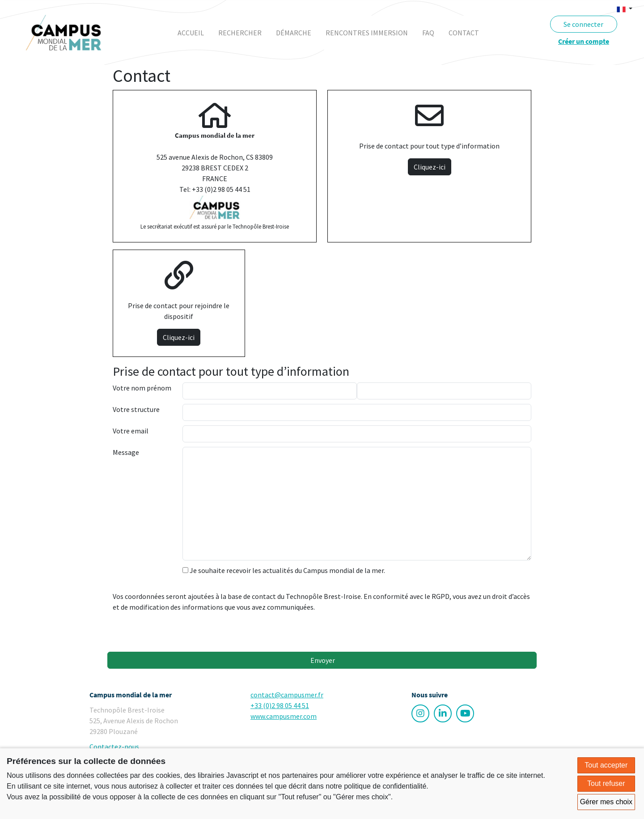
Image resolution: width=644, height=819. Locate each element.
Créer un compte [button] (583, 41)
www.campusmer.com (283, 716)
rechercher (240, 32)
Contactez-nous (114, 746)
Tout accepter (606, 765)
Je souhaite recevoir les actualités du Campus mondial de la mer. (283, 570)
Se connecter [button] (583, 24)
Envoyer (322, 660)
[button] (624, 8)
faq (428, 32)
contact (464, 32)
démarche (293, 32)
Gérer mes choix (606, 802)
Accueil (191, 32)
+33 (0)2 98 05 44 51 (279, 705)
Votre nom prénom (142, 387)
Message (126, 452)
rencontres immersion (367, 32)
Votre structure (136, 409)
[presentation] (250, 629)
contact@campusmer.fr (286, 694)
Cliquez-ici (429, 166)
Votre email (130, 430)
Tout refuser (606, 783)
